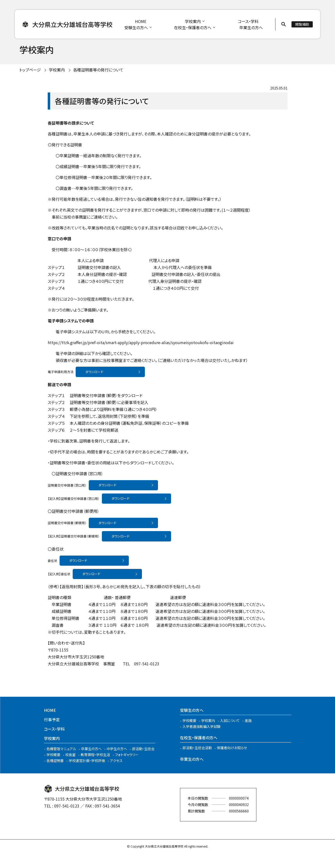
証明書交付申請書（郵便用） (67, 522)
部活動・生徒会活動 (197, 747)
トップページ (30, 70)
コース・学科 (248, 21)
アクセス (116, 760)
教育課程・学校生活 (95, 754)
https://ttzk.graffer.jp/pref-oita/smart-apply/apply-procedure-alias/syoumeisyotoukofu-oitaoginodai (141, 342)
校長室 (70, 754)
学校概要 (53, 754)
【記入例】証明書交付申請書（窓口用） (74, 498)
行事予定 (52, 719)
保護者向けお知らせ (232, 747)
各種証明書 (55, 760)
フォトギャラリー (126, 754)
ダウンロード (94, 371)
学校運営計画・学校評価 (87, 760)
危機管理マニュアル (61, 748)
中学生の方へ (117, 748)
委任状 (52, 560)
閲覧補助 (302, 24)
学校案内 (193, 21)
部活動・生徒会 (143, 748)
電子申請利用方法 (60, 371)
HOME (140, 21)
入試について (230, 720)
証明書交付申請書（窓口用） (67, 485)
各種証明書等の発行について (98, 70)
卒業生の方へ (251, 27)
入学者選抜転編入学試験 (201, 726)
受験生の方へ (136, 27)
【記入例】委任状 (59, 573)
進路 (248, 720)
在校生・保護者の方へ (192, 27)
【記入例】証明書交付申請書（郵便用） (74, 536)
